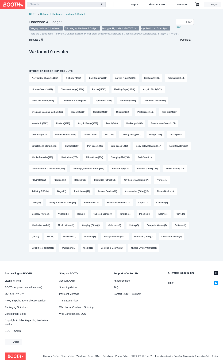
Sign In (135, 4)
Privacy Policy (121, 356)
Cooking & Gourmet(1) (112, 251)
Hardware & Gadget (75, 14)
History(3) (134, 228)
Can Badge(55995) (98, 78)
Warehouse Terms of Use (88, 356)
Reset (178, 27)
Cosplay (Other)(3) (91, 228)
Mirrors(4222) (122, 113)
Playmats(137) (39, 182)
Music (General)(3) (41, 228)
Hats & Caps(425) (120, 170)
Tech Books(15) (91, 205)
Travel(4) (180, 216)
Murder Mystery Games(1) (144, 251)
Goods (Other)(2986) (65, 136)
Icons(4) (81, 216)
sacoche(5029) (78, 113)
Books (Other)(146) (175, 170)
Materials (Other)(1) (143, 239)
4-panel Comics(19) (107, 193)
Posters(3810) (63, 124)
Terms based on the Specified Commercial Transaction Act (182, 356)
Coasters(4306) (100, 113)
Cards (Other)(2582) (131, 136)
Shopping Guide (68, 287)
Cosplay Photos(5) (41, 216)
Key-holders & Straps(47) (136, 182)
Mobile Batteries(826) (42, 159)
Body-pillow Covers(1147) (149, 147)
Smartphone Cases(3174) (163, 124)
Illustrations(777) (69, 159)
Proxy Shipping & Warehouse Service (25, 300)
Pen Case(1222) (95, 147)
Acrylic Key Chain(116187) (45, 78)
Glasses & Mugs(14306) (72, 90)
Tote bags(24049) (176, 78)
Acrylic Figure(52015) (125, 78)
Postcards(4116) (145, 113)
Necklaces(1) (69, 239)
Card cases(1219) (119, 147)
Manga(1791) (155, 136)
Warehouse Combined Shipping (76, 307)
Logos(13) (143, 205)
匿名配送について (14, 294)
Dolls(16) (36, 205)
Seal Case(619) (145, 159)
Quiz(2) (35, 239)
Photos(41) (162, 182)
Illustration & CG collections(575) (48, 170)
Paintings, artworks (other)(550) (88, 170)
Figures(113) (60, 182)
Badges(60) (80, 182)
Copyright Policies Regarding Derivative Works (26, 322)
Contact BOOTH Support (127, 294)
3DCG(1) (51, 239)
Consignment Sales (15, 313)
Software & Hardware (51, 14)
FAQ (116, 287)
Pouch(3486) (112, 124)
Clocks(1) (88, 251)
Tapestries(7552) (103, 101)
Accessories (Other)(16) (137, 193)
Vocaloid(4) (63, 216)
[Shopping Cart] (197, 4)
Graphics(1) (90, 239)
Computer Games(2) (157, 228)
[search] (102, 4)
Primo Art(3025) (39, 136)
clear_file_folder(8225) (43, 101)
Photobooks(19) (82, 193)
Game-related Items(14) (118, 205)
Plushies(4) (145, 216)
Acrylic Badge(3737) (88, 124)
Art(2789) (109, 136)
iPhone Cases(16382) (42, 90)
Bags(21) (61, 193)
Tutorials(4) (125, 216)
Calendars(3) (114, 228)
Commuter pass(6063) (155, 101)
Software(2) (180, 228)
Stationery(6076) (128, 101)
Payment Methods (69, 294)
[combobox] (66, 4)
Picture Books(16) (166, 193)
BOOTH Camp (13, 330)
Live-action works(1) (172, 239)
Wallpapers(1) (68, 251)
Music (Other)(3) (66, 228)
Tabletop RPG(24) (40, 193)
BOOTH (33, 14)
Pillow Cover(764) (94, 159)
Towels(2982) (90, 136)
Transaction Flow (68, 300)
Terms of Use (67, 356)
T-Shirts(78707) (73, 78)
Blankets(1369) (71, 147)
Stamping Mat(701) (120, 159)
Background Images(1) (115, 239)
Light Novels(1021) (179, 147)
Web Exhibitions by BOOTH (74, 313)
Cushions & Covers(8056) (74, 101)
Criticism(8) (162, 205)
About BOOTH (156, 4)
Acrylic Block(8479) (153, 90)
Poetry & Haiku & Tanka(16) (62, 205)
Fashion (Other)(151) (147, 170)
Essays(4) (163, 216)
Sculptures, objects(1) (43, 251)
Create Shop (181, 4)
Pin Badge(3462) (134, 124)
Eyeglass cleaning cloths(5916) (47, 113)
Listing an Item (13, 280)
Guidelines (108, 356)
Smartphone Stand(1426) (44, 147)
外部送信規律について (141, 356)
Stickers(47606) (152, 78)
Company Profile (51, 356)
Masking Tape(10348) (124, 90)
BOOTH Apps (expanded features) (23, 287)
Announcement (122, 280)
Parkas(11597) (99, 90)
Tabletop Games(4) (102, 216)
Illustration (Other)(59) (105, 182)
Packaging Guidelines (16, 307)
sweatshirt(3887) (40, 124)
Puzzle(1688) (176, 136)
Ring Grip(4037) (169, 113)
